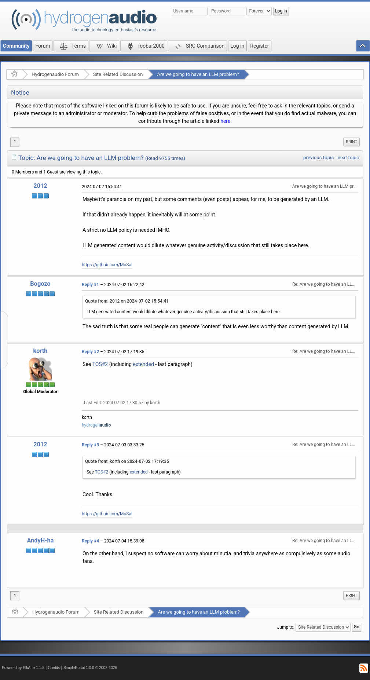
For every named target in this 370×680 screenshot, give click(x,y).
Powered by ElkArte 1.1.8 (23, 668)
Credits (54, 668)
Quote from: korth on (127, 461)
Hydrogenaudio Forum (55, 74)
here (225, 121)
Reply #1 (90, 284)
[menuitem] (351, 142)
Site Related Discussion (118, 74)
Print (351, 141)
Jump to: (285, 626)
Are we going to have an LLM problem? (198, 74)
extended (143, 364)
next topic (348, 157)
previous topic (318, 157)
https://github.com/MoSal (107, 264)
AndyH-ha (40, 540)
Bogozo (40, 283)
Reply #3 (90, 444)
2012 (40, 185)
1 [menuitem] (15, 142)
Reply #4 (90, 541)
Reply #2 (90, 351)
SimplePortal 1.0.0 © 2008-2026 (90, 668)
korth (40, 350)
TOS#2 (100, 364)
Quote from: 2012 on (127, 301)
